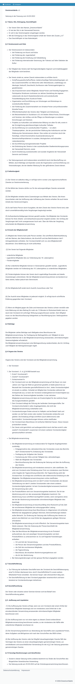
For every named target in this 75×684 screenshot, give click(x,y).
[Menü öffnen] (73, 1)
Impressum (25, 670)
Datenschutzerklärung (11, 670)
